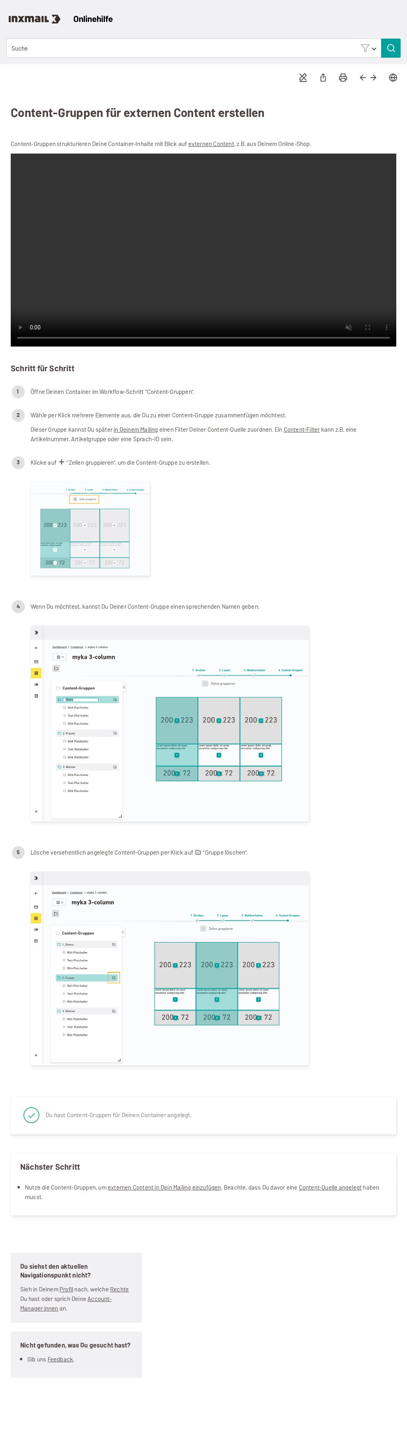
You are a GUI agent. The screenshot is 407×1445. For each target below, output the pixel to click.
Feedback (61, 1359)
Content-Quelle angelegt (330, 1187)
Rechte (119, 1289)
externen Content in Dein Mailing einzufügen (164, 1187)
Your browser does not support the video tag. (203, 250)
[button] (368, 48)
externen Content (211, 144)
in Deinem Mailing (136, 429)
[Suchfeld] (203, 48)
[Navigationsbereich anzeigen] (396, 13)
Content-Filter (302, 429)
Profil (66, 1289)
